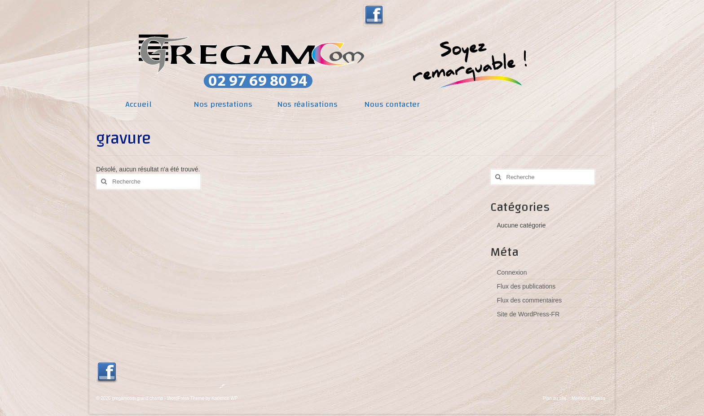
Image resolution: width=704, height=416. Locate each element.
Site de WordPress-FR (528, 314)
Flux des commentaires (529, 300)
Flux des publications (526, 286)
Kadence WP (224, 398)
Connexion (512, 272)
